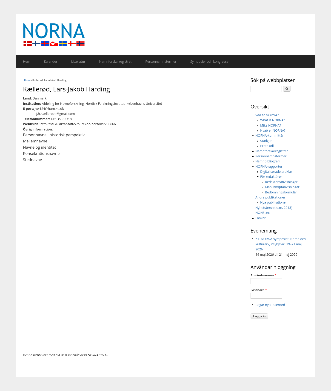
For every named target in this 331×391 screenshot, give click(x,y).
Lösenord (259, 290)
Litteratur (78, 61)
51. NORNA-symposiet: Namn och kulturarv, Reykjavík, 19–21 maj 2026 (281, 244)
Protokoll (267, 146)
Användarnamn (263, 275)
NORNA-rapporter (268, 166)
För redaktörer (271, 176)
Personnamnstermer (160, 61)
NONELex (262, 212)
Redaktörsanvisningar (281, 182)
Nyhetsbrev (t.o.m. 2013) (273, 207)
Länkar (260, 218)
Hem (26, 61)
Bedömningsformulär (281, 192)
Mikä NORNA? (270, 125)
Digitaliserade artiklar (276, 171)
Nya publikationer (273, 202)
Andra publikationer (270, 197)
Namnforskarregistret (115, 61)
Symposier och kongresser (210, 61)
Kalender (50, 61)
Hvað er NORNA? (272, 130)
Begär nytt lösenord (270, 305)
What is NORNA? (272, 120)
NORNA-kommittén (269, 135)
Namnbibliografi (267, 161)
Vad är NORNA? (267, 115)
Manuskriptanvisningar (282, 187)
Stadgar (266, 141)
